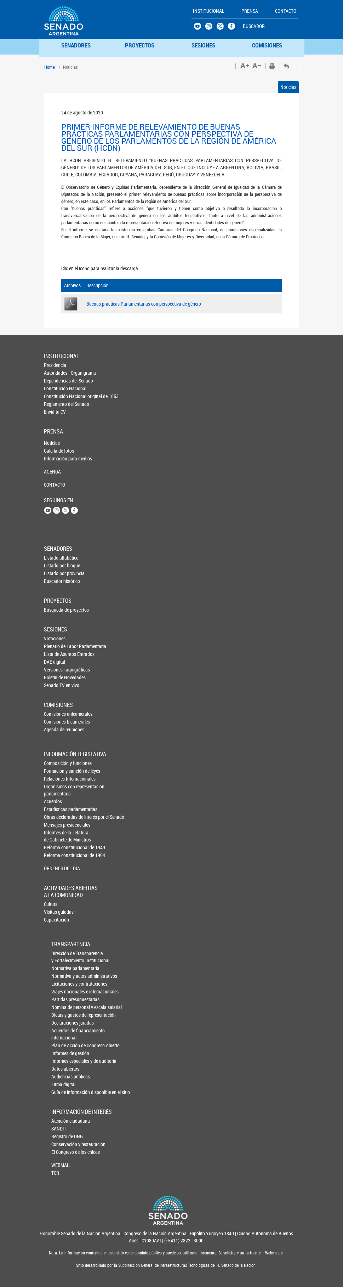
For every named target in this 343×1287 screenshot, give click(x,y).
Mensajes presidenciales (56, 824)
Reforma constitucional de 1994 (56, 855)
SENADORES (76, 45)
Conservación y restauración (63, 1144)
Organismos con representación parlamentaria (56, 790)
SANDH (58, 1128)
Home (49, 67)
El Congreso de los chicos (63, 1152)
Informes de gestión (63, 1053)
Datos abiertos (63, 1068)
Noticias (288, 87)
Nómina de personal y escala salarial (63, 1007)
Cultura (51, 904)
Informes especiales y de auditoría (63, 1061)
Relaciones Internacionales (56, 778)
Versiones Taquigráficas (55, 669)
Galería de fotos (55, 450)
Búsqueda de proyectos (55, 609)
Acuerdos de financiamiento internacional (63, 1034)
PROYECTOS (139, 45)
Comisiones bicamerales (55, 721)
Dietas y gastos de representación (63, 1014)
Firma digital (63, 1084)
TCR (55, 1172)
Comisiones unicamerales (55, 713)
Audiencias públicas (63, 1076)
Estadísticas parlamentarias (56, 809)
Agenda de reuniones (55, 729)
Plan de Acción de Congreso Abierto (63, 1045)
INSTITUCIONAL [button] (208, 10)
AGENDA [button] (52, 471)
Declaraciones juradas (63, 1022)
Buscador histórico (55, 581)
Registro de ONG (63, 1136)
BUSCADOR (254, 26)
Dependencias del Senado (55, 380)
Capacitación (55, 919)
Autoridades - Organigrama (55, 372)
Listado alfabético (55, 557)
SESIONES (203, 45)
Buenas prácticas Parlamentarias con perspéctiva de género (143, 303)
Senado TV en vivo (55, 685)
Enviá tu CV (55, 411)
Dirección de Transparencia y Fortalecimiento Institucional (63, 957)
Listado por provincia (55, 573)
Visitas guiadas (55, 911)
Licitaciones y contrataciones (63, 983)
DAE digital (54, 661)
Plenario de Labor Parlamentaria (55, 646)
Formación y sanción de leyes (56, 770)
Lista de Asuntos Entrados (55, 654)
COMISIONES (267, 45)
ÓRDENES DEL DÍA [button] (56, 868)
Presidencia (55, 365)
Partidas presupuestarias (63, 999)
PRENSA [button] (249, 10)
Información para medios (55, 458)
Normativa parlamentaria (63, 968)
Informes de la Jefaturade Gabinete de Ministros (56, 836)
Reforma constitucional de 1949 (56, 847)
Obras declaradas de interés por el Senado (56, 816)
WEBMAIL (61, 1165)
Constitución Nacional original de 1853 (55, 396)
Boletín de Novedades (55, 677)
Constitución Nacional (55, 388)
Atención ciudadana (63, 1120)
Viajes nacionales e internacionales (63, 991)
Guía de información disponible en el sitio (63, 1092)
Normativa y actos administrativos (63, 976)
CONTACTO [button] (285, 10)
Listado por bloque (55, 565)
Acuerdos (53, 801)
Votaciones (54, 638)
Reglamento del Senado (55, 404)
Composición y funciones (56, 763)
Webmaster (274, 1252)
